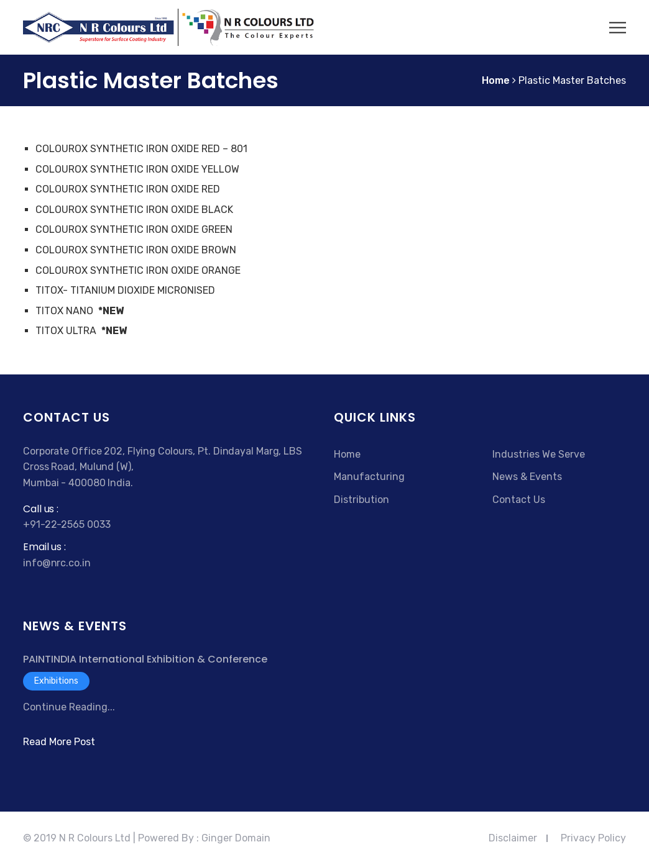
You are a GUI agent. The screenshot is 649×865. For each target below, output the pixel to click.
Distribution (361, 499)
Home (347, 454)
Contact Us (518, 499)
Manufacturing (369, 476)
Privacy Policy (593, 838)
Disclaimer (513, 838)
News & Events (527, 476)
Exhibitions (56, 681)
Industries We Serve (538, 454)
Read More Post (59, 742)
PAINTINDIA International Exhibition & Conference (145, 659)
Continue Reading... (69, 707)
